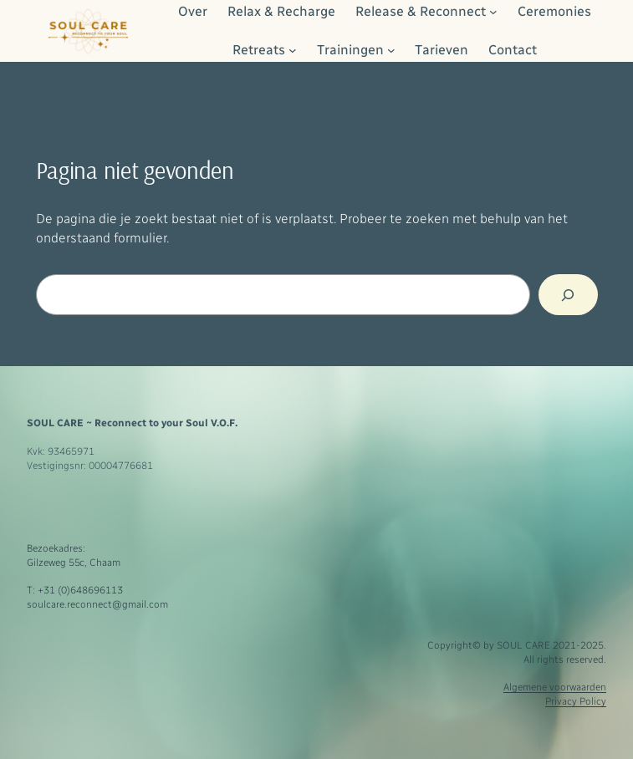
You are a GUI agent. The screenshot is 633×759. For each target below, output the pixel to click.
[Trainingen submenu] (391, 50)
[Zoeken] (568, 294)
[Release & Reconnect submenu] (493, 12)
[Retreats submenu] (292, 50)
